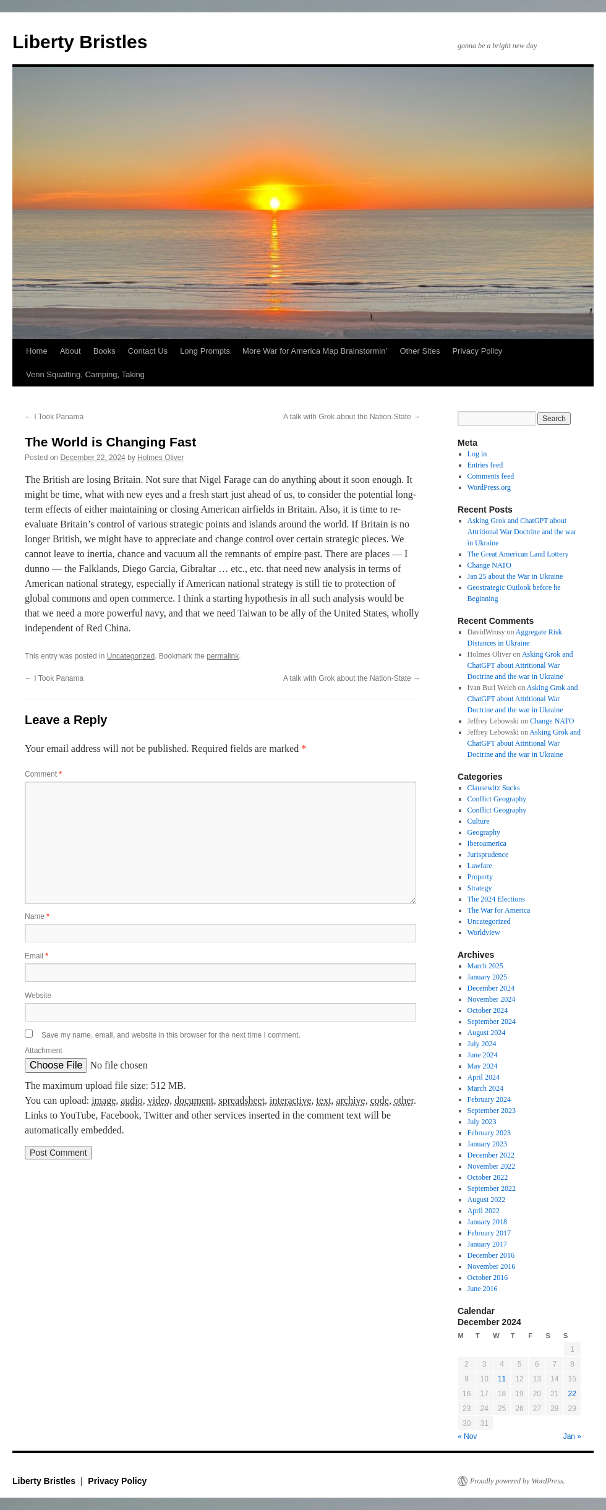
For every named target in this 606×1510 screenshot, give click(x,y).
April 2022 (483, 1210)
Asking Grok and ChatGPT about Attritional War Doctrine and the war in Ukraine (521, 531)
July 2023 (482, 1121)
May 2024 (482, 1066)
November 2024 (491, 999)
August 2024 (486, 1032)
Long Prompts (205, 351)
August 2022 (486, 1199)
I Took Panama (54, 416)
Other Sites (419, 351)
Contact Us (148, 351)
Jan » (572, 1436)
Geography (483, 832)
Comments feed (490, 476)
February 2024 (489, 1099)
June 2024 (482, 1055)
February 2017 (489, 1233)
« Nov (467, 1436)
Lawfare (479, 865)
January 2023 (487, 1144)
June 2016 (482, 1288)
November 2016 (491, 1266)
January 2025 (487, 977)
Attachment (43, 1050)
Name (37, 916)
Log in (477, 454)
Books (104, 351)
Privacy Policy (477, 351)
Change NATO (489, 565)
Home (37, 351)
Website (38, 995)
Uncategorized (131, 656)
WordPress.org (489, 487)
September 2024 (491, 1021)
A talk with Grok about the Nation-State (351, 416)
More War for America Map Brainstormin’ (314, 351)
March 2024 (485, 1088)
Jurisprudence (488, 854)
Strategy (479, 888)
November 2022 (491, 1166)
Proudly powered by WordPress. (517, 1481)
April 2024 (483, 1077)
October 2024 (487, 1010)
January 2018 (487, 1222)
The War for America (499, 910)
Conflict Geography (497, 799)
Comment (43, 774)
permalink (223, 656)
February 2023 (489, 1132)
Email (36, 956)
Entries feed (485, 465)
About (70, 351)
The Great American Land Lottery (518, 554)
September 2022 (491, 1188)
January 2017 (487, 1244)
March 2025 (485, 966)
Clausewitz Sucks (493, 787)
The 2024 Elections (496, 899)
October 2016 (487, 1277)
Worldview (483, 932)
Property (480, 876)
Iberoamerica (486, 843)
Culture (478, 821)
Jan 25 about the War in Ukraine (515, 576)
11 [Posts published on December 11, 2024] (502, 1379)
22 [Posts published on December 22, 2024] (572, 1393)
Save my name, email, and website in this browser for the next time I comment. (171, 1035)
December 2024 (490, 988)
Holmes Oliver (160, 457)
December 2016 (490, 1255)
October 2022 (487, 1177)
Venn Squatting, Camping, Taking (85, 374)
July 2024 (482, 1043)
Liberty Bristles (79, 42)
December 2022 (490, 1155)
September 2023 (491, 1110)
